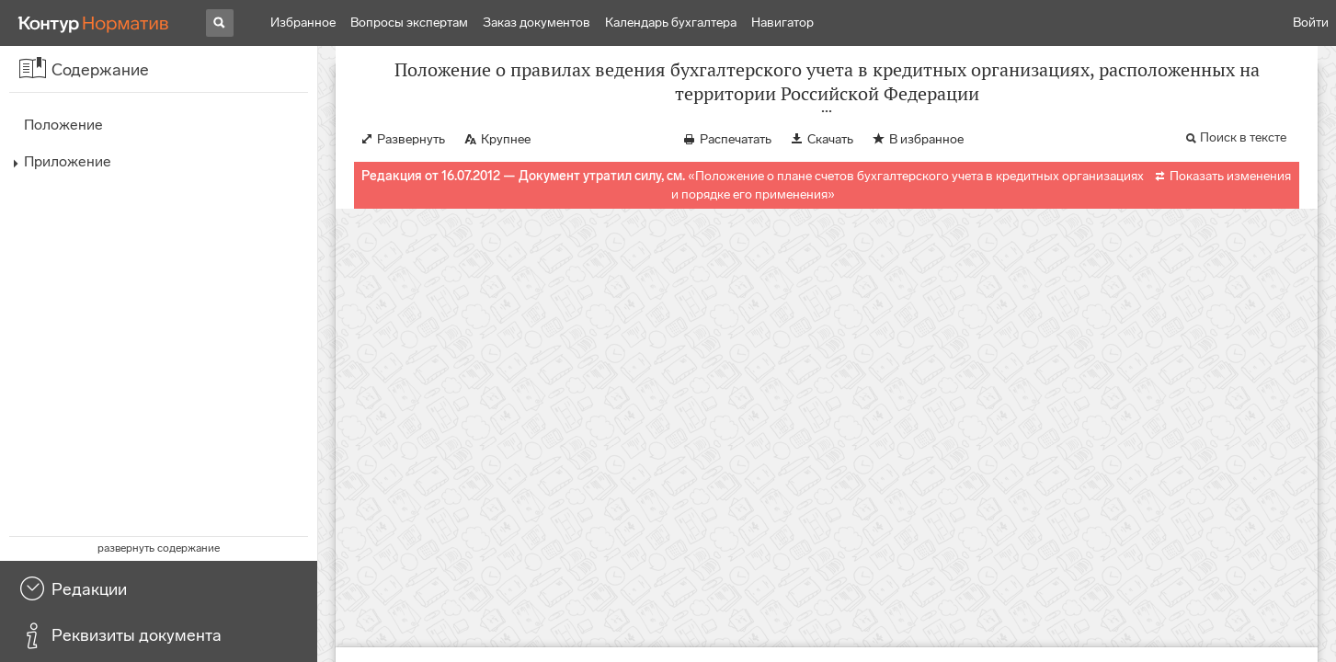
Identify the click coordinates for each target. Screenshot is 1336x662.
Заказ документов (536, 22)
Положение (63, 124)
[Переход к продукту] (93, 23)
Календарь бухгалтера (671, 22)
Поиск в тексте (1243, 156)
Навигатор (782, 22)
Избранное (303, 22)
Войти (1311, 22)
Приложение (67, 161)
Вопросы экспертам (409, 22)
